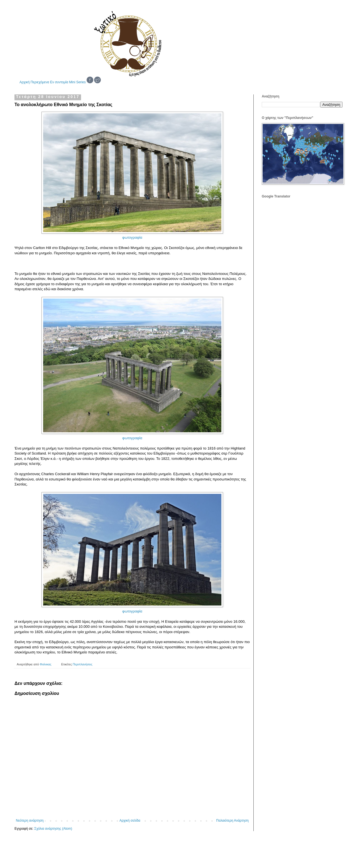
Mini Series (77, 82)
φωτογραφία (132, 237)
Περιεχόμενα (40, 82)
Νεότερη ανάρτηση (29, 820)
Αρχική (24, 82)
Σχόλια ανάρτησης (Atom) (53, 829)
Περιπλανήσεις (82, 664)
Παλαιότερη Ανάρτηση (232, 820)
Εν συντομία (59, 82)
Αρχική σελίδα (129, 820)
